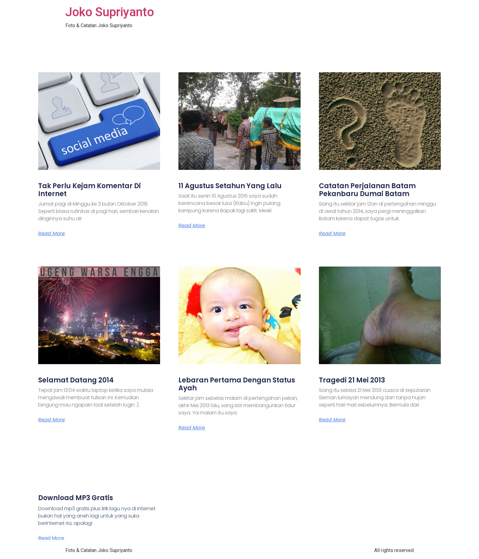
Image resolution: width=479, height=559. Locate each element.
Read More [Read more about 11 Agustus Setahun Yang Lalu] (191, 225)
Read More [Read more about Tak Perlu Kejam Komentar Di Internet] (51, 233)
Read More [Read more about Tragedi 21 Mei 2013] (332, 419)
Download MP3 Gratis (75, 498)
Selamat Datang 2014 (76, 380)
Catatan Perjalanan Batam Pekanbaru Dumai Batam (367, 190)
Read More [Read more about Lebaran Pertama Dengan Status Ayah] (191, 427)
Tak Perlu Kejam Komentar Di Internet (89, 190)
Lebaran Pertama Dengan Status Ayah (236, 384)
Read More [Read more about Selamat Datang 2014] (51, 419)
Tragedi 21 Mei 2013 (352, 380)
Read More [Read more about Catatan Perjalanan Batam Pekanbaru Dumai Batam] (332, 233)
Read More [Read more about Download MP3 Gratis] (51, 538)
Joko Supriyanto (109, 12)
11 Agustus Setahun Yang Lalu (230, 186)
